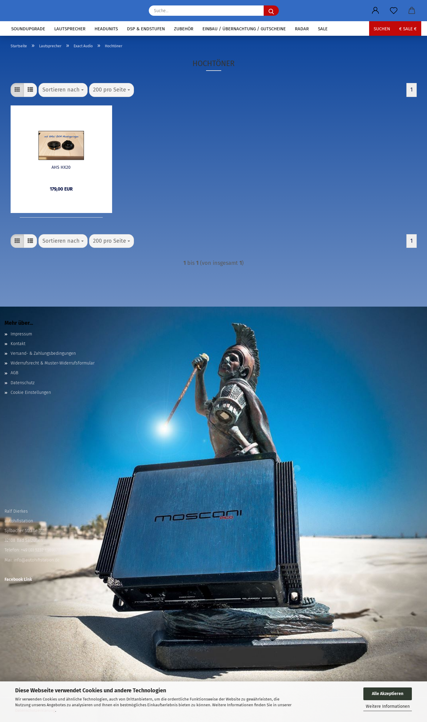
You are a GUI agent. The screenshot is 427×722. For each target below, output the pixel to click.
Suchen (382, 29)
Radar (302, 29)
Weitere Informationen (388, 706)
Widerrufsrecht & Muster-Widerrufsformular (53, 363)
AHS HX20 (61, 167)
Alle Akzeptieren (387, 693)
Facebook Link (18, 579)
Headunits (106, 29)
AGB (14, 372)
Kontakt (18, 343)
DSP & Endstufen (146, 29)
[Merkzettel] (394, 10)
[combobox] (63, 90)
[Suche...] (271, 10)
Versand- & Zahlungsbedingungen (43, 353)
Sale (323, 29)
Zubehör (183, 29)
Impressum (21, 334)
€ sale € (408, 29)
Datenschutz (23, 382)
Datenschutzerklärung (35, 710)
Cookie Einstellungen (31, 392)
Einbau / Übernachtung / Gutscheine (244, 29)
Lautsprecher (69, 29)
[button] (375, 10)
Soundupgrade (28, 29)
